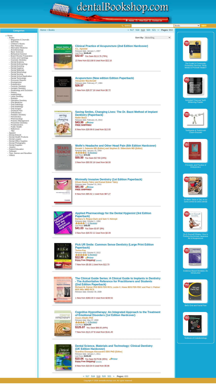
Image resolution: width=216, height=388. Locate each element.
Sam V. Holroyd (110, 219)
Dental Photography (17, 143)
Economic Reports (18, 80)
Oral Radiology (17, 107)
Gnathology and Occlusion (22, 90)
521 (154, 30)
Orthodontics (16, 113)
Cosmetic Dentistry (18, 60)
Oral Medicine (16, 102)
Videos (12, 155)
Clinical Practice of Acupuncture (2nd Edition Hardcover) (111, 46)
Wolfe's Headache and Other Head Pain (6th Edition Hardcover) (115, 145)
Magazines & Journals (20, 40)
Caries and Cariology (19, 58)
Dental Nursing (17, 74)
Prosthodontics (17, 125)
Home (9, 36)
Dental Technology (18, 78)
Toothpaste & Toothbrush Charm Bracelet (195, 131)
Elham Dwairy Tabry (84, 182)
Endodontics (16, 84)
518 (137, 30)
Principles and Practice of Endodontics (195, 166)
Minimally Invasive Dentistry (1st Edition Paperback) (108, 179)
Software (12, 151)
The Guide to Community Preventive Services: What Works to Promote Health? (196, 65)
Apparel (12, 133)
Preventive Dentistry (19, 123)
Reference (15, 129)
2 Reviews (92, 255)
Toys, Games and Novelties (20, 153)
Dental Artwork (15, 135)
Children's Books (18, 44)
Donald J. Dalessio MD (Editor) (90, 148)
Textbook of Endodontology (195, 338)
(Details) (99, 260)
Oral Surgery (16, 109)
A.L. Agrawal (81, 49)
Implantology (16, 94)
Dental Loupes (15, 139)
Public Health (16, 127)
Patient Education (16, 149)
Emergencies (16, 82)
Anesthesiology (17, 50)
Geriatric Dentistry (18, 88)
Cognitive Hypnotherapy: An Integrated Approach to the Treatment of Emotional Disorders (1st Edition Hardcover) (117, 314)
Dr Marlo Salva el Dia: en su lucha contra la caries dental (195, 201)
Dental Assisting (17, 66)
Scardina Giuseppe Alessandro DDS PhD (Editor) (98, 352)
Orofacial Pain (16, 111)
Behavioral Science (19, 54)
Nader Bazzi (81, 118)
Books (11, 38)
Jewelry (12, 147)
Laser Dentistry (17, 96)
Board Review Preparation (21, 56)
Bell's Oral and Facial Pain (196, 305)
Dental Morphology (18, 72)
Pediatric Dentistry (18, 115)
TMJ (12, 131)
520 (148, 30)
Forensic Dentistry (18, 86)
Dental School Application (21, 76)
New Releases (17, 46)
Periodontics (16, 117)
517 (132, 30)
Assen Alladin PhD (84, 318)
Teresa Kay (80, 250)
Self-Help (14, 42)
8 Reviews (92, 153)
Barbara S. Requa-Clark (86, 219)
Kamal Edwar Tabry (108, 182)
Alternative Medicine (19, 48)
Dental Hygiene (17, 68)
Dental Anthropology (19, 64)
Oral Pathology (17, 105)
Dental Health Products (18, 137)
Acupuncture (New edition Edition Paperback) (104, 78)
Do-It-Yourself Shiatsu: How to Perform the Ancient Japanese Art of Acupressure (195, 236)
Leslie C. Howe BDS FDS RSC (127, 287)
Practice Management (20, 121)
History (14, 92)
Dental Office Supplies (18, 141)
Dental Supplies (15, 145)
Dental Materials (17, 70)
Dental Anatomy (17, 62)
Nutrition (14, 98)
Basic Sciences (17, 52)
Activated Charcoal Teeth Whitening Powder (195, 101)
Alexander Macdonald (85, 81)
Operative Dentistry (19, 100)
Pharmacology (17, 119)
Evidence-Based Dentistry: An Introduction (195, 272)
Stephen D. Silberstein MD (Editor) (125, 148)
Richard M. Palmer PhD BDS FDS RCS (93, 287)
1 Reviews (92, 223)
